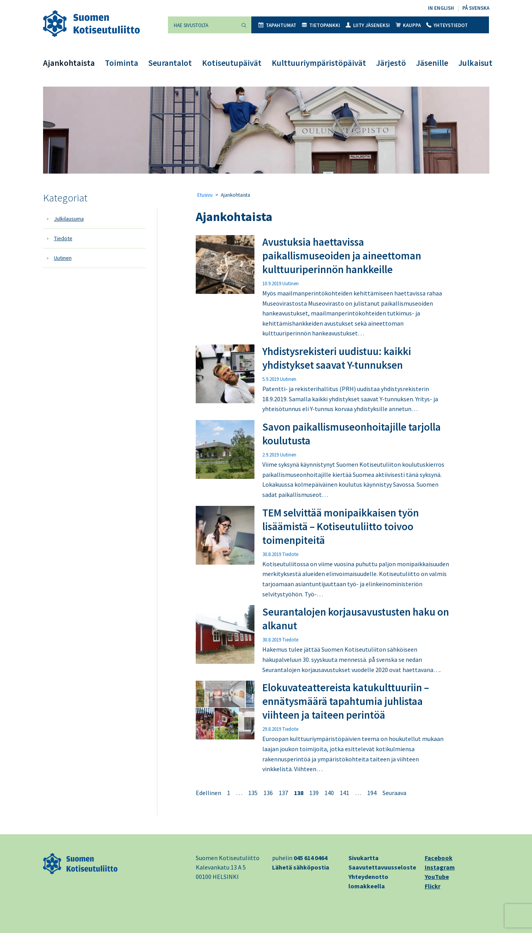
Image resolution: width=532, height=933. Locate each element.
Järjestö (391, 63)
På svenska (475, 8)
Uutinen (63, 257)
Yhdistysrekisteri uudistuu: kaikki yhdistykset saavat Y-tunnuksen (336, 357)
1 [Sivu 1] (228, 793)
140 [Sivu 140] (329, 793)
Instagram (440, 867)
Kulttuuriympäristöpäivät (319, 63)
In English (441, 8)
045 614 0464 (310, 858)
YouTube (437, 876)
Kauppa (408, 25)
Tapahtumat (277, 25)
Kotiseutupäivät (231, 63)
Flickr (432, 886)
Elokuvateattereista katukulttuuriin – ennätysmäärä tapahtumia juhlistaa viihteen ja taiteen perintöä (345, 701)
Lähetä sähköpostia (300, 867)
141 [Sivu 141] (344, 793)
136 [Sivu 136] (268, 793)
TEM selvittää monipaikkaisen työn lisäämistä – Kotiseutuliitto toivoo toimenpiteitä (340, 526)
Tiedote (63, 238)
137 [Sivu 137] (283, 793)
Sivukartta (363, 858)
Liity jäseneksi (368, 25)
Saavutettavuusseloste (382, 867)
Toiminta (121, 63)
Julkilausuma (69, 218)
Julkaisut (475, 63)
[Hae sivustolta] (202, 24)
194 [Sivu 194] (372, 793)
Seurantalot (170, 63)
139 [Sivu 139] (314, 793)
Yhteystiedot (447, 25)
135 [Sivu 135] (253, 793)
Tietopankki (321, 25)
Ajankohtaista (69, 63)
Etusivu (205, 195)
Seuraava (394, 793)
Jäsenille (432, 63)
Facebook (439, 858)
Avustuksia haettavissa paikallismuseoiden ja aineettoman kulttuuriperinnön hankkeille (341, 255)
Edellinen (208, 793)
